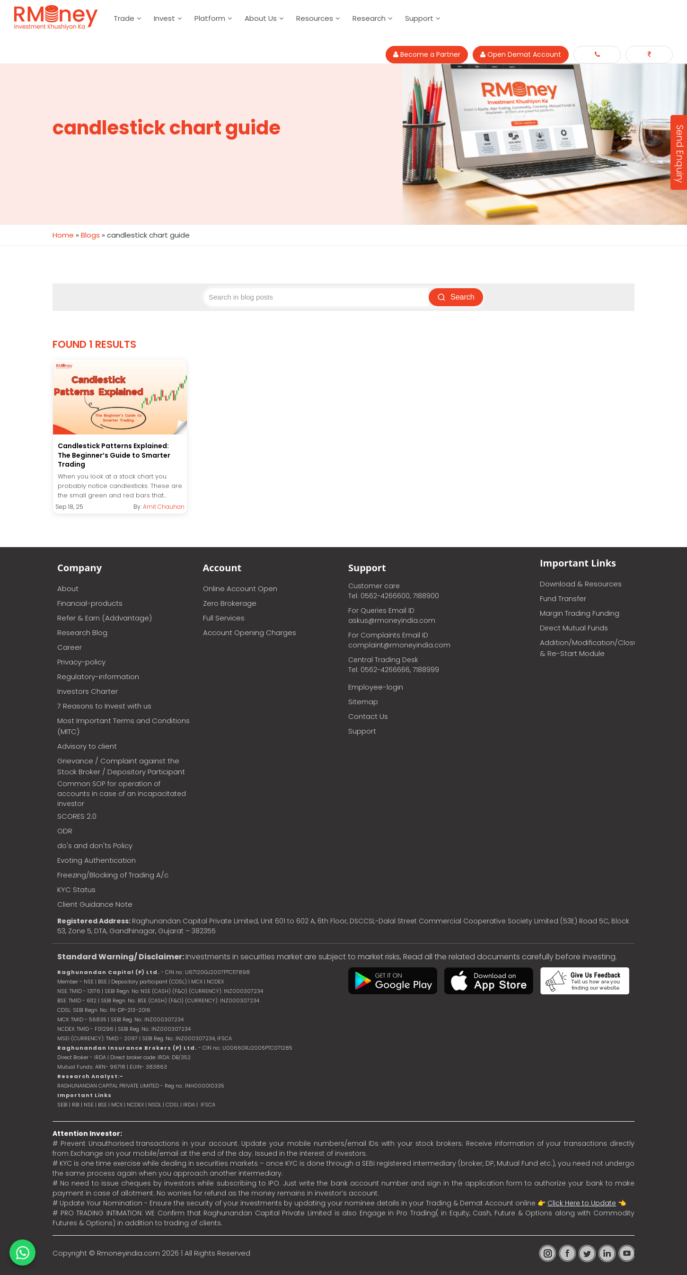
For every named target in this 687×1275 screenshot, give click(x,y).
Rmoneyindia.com (128, 1252)
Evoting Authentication (96, 860)
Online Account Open (240, 588)
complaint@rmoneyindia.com (399, 644)
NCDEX (135, 1104)
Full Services (224, 617)
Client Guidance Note (94, 904)
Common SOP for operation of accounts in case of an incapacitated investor (121, 793)
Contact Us (368, 716)
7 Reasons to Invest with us (104, 705)
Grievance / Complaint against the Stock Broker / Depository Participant (121, 765)
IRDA (189, 1104)
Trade (124, 18)
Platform (209, 18)
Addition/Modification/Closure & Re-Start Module (587, 647)
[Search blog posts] (318, 297)
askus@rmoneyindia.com (391, 620)
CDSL (172, 1104)
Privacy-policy (81, 661)
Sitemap (363, 701)
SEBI (62, 1104)
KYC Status (76, 889)
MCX (117, 1104)
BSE (103, 1104)
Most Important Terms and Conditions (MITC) (123, 725)
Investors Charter (87, 691)
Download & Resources (581, 583)
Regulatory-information (98, 676)
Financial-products (90, 603)
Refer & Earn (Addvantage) (104, 617)
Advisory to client (87, 746)
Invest (164, 18)
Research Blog (82, 632)
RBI (75, 1104)
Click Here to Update (581, 1202)
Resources (314, 18)
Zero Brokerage (229, 603)
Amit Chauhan (164, 506)
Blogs (90, 235)
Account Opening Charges (249, 632)
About (68, 588)
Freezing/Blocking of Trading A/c (112, 874)
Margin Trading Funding (579, 613)
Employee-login (375, 686)
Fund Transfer (563, 598)
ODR (64, 830)
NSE (89, 1104)
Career (69, 647)
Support (419, 18)
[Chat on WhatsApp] (22, 1253)
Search (457, 297)
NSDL (155, 1104)
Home (63, 235)
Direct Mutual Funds (574, 627)
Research (369, 18)
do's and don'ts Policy (94, 845)
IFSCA (224, 1038)
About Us (261, 18)
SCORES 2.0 (77, 816)
